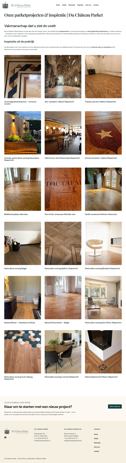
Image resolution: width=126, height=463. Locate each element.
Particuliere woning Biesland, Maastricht (102, 268)
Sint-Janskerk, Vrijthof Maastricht (59, 101)
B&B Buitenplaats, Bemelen (16, 214)
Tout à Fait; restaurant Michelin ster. (60, 214)
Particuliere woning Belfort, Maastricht (61, 268)
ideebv (44, 458)
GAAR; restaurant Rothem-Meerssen (101, 214)
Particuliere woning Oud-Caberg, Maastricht (18, 378)
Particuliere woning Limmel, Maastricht (62, 377)
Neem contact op (115, 406)
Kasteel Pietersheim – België (57, 322)
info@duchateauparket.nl (42, 441)
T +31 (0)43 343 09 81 (41, 438)
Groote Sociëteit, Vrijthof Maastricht (101, 158)
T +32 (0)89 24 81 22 (70, 438)
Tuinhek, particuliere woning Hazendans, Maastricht (21, 159)
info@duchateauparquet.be (73, 441)
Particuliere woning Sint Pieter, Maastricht (103, 322)
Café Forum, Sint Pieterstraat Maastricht (62, 158)
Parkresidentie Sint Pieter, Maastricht (101, 377)
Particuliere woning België (15, 268)
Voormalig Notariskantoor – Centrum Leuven (20, 102)
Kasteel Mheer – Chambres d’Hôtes (19, 322)
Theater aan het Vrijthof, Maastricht (100, 101)
